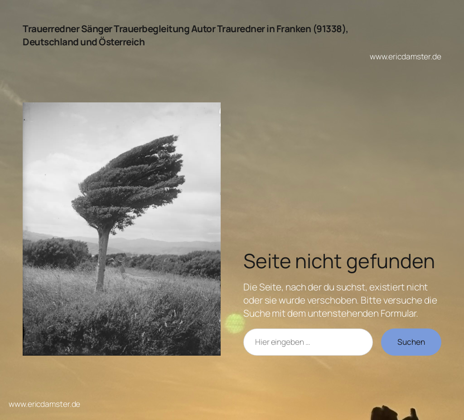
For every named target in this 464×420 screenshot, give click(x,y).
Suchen (411, 341)
